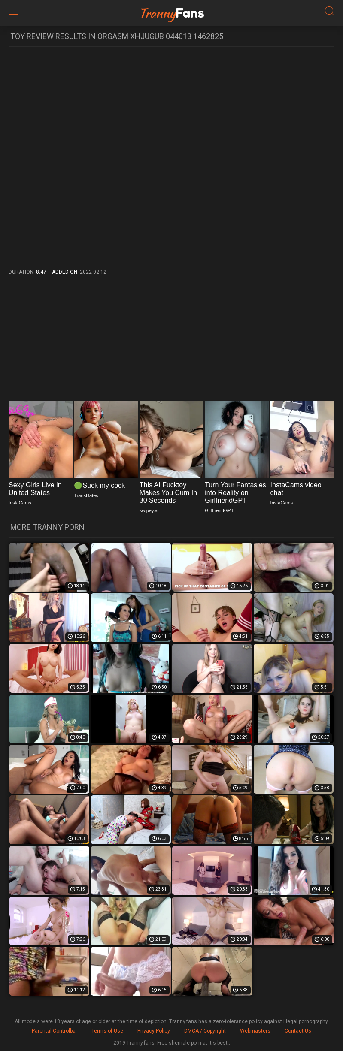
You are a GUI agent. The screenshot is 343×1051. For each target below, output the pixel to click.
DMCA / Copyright (205, 1031)
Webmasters (255, 1031)
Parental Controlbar (54, 1031)
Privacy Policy (153, 1031)
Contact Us (298, 1031)
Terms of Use (107, 1031)
